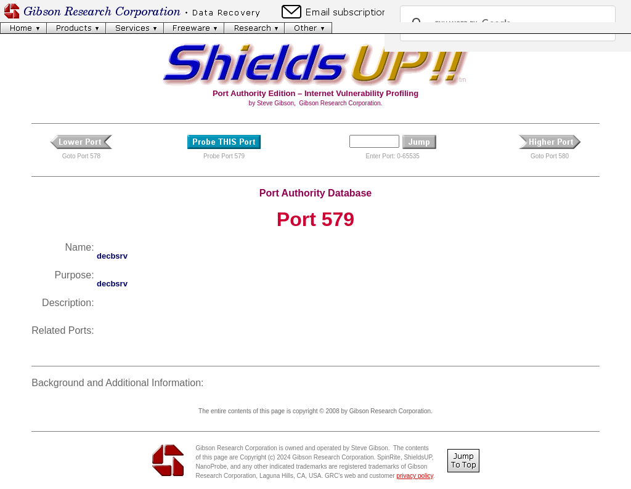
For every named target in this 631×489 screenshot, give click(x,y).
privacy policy (414, 475)
